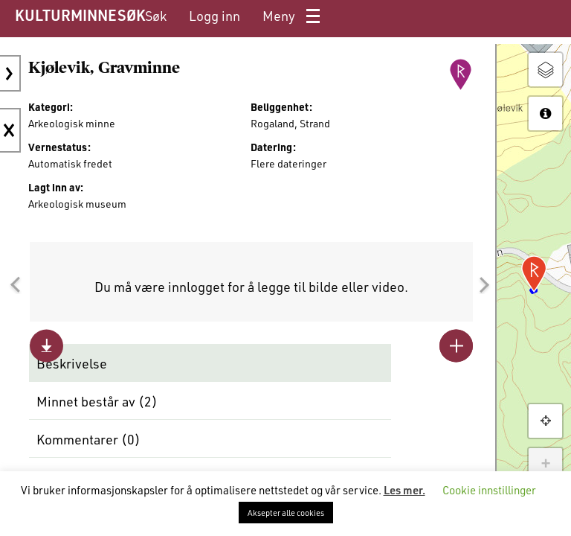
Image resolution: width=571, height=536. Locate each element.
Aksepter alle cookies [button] (286, 512)
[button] (15, 285)
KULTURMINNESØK (80, 15)
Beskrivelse (71, 363)
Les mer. (404, 489)
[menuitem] (156, 16)
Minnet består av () (97, 401)
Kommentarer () (88, 439)
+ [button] (545, 464)
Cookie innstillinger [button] (489, 489)
